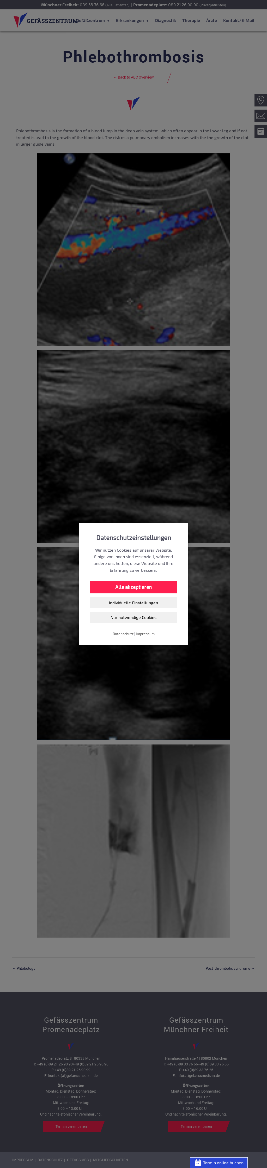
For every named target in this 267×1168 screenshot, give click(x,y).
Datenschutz (123, 633)
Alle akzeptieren (133, 587)
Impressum (145, 633)
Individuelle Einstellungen (133, 602)
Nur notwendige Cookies (133, 617)
